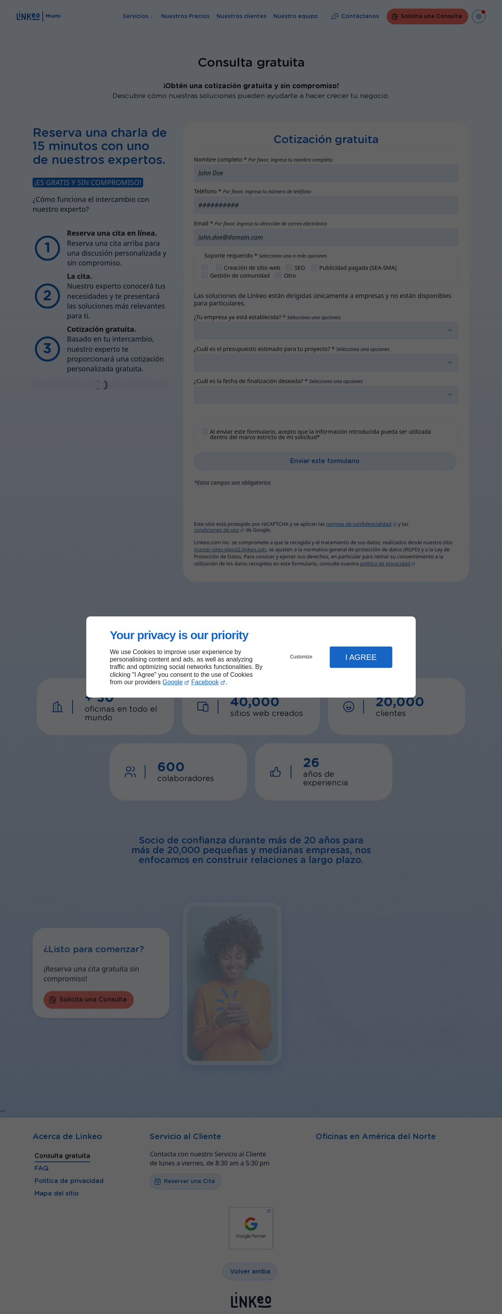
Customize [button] (301, 657)
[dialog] (251, 657)
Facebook (205, 682)
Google (172, 682)
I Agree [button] (360, 657)
